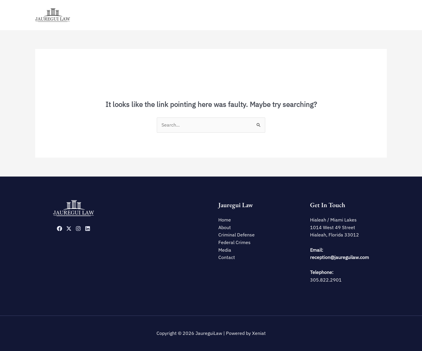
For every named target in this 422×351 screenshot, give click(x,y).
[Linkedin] (87, 228)
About (253, 15)
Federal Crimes (323, 15)
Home (233, 15)
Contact (374, 15)
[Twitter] (69, 228)
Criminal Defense (284, 15)
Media (351, 15)
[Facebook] (59, 228)
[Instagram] (78, 228)
